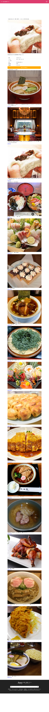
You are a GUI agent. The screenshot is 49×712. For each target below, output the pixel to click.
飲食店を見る (10, 217)
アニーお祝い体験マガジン (5, 1)
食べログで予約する (24, 67)
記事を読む (9, 106)
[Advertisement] (24, 10)
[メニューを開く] (46, 1)
